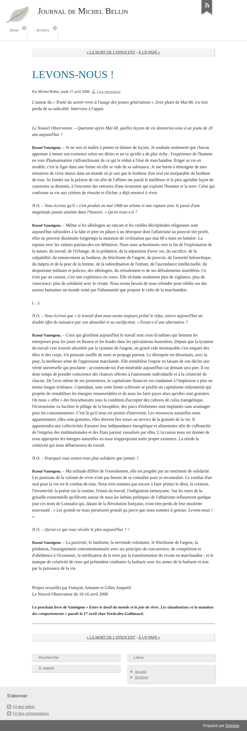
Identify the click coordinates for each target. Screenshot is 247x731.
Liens (139, 657)
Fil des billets (24, 707)
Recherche (49, 657)
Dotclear (232, 725)
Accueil (141, 672)
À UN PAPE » (149, 52)
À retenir (46, 668)
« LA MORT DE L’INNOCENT (111, 52)
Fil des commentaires (31, 713)
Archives (141, 677)
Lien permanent (108, 92)
